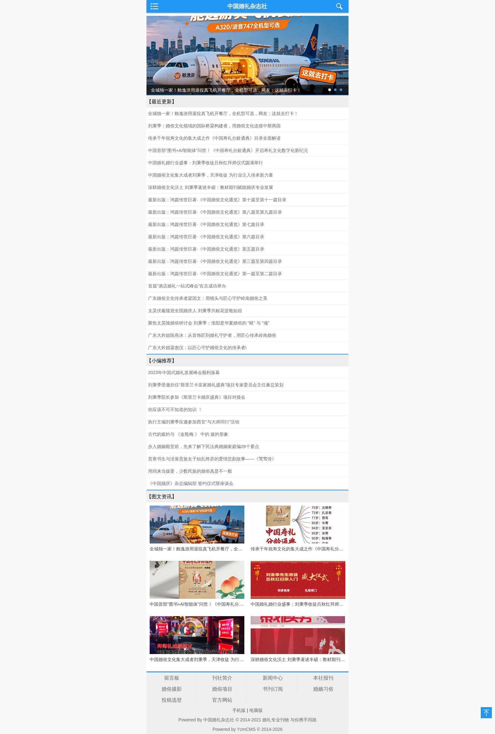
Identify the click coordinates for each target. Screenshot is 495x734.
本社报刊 (323, 678)
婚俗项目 (222, 689)
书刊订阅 (273, 689)
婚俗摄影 (172, 689)
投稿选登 (172, 700)
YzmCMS (246, 729)
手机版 (239, 710)
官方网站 (222, 700)
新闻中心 (273, 678)
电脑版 (256, 710)
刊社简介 (222, 678)
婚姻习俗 (323, 689)
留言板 (171, 678)
